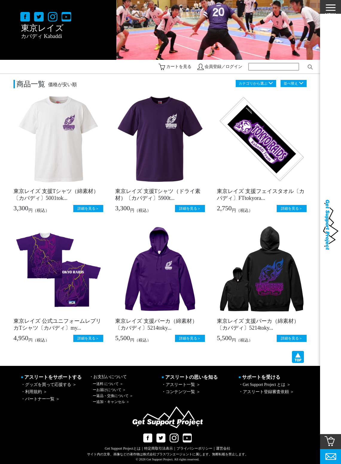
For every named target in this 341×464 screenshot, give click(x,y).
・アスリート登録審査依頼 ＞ (266, 392)
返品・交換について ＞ (113, 396)
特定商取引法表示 (158, 448)
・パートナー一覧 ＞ (40, 399)
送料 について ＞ (108, 384)
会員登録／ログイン (223, 66)
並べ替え (291, 83)
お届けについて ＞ (109, 390)
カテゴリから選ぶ (253, 83)
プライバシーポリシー (194, 448)
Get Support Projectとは (122, 448)
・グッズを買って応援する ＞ (49, 384)
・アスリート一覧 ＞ (181, 384)
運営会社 (223, 448)
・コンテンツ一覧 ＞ (181, 392)
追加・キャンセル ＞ (111, 402)
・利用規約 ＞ (34, 392)
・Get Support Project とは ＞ (265, 384)
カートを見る (178, 66)
